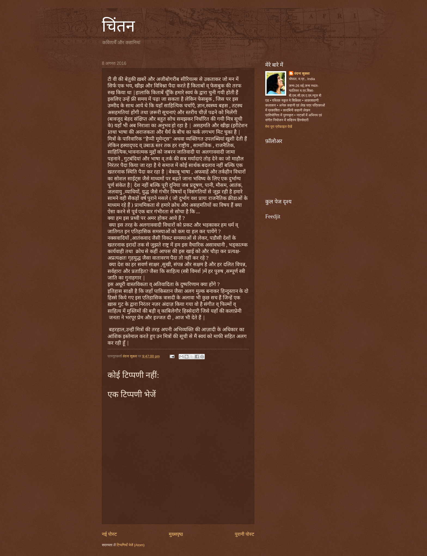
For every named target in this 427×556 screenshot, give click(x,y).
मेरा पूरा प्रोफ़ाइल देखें (278, 126)
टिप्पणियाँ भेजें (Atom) (131, 545)
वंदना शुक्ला (302, 73)
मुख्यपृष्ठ (176, 534)
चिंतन (118, 26)
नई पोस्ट (109, 534)
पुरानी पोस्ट (244, 534)
